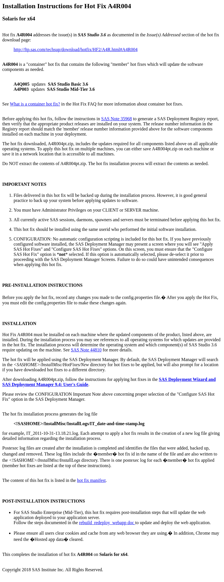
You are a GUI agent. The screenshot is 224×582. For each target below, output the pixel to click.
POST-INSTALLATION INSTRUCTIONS (43, 501)
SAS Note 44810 (86, 349)
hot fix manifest (91, 480)
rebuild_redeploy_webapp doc (107, 522)
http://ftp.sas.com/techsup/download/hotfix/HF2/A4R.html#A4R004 (76, 49)
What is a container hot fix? (35, 104)
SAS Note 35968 (116, 118)
